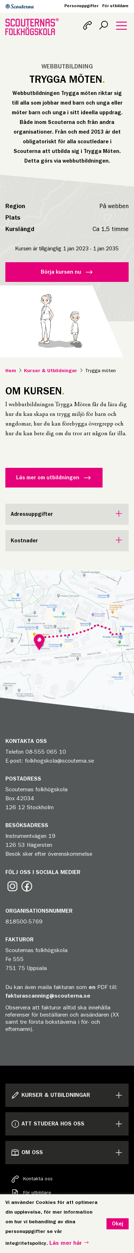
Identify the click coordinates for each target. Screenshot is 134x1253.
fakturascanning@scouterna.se (47, 996)
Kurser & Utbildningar (50, 370)
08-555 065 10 (45, 752)
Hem (10, 370)
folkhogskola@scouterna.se (59, 761)
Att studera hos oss (47, 1124)
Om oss (27, 1152)
